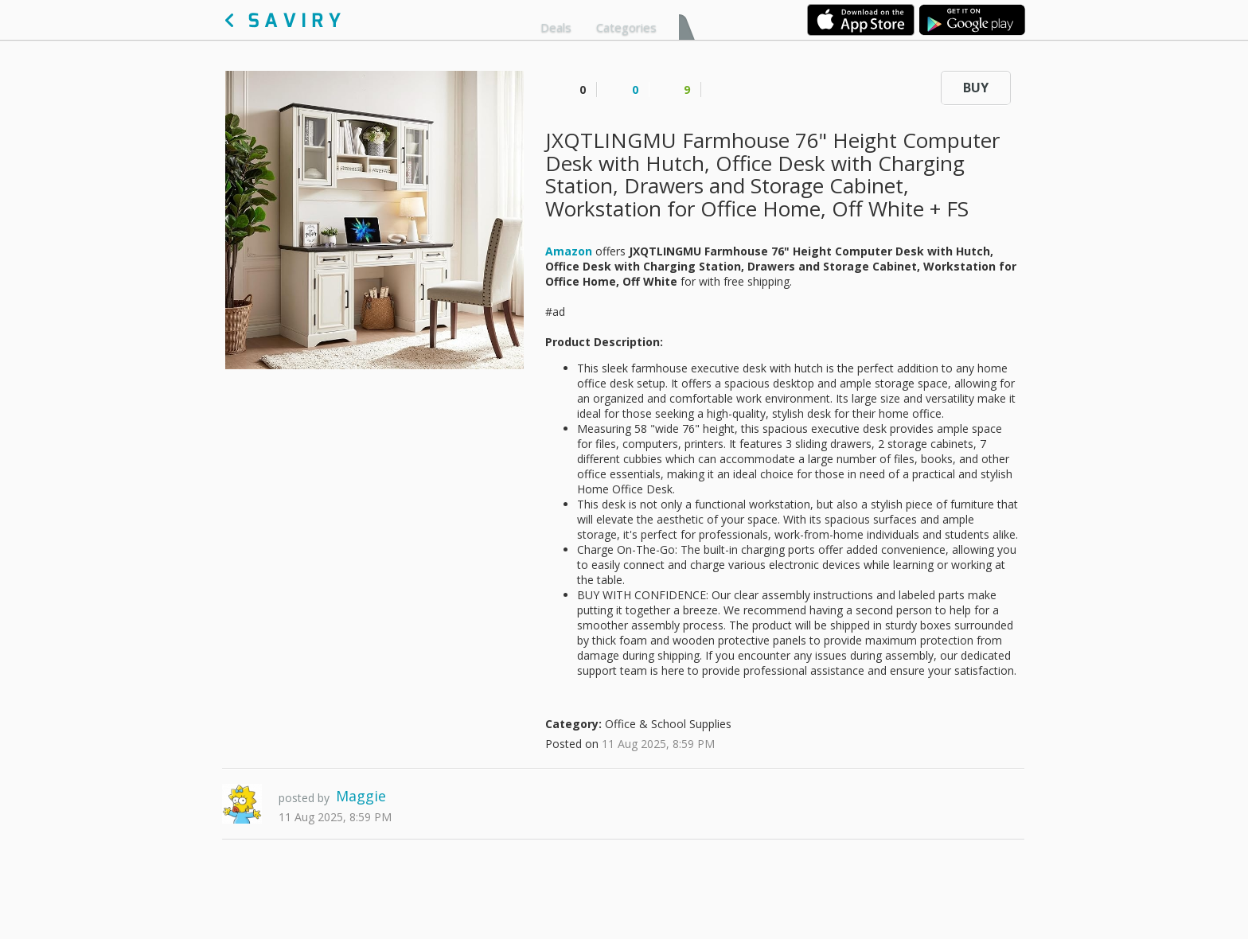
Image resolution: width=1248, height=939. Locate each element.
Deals (555, 27)
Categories (626, 27)
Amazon (568, 251)
